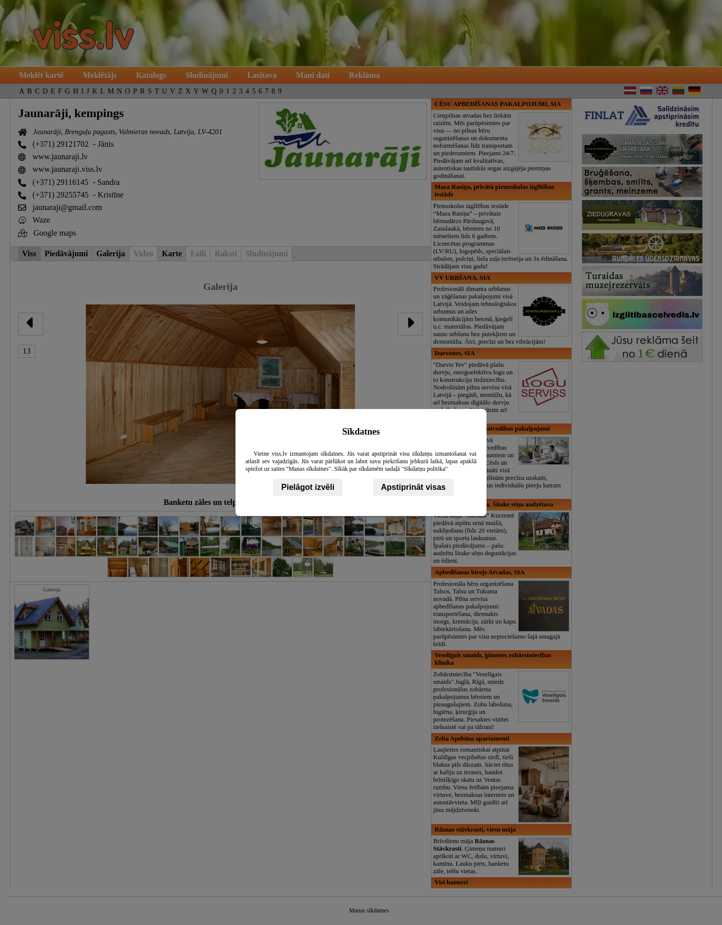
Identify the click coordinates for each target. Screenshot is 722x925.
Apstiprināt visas (413, 487)
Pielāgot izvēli (307, 487)
